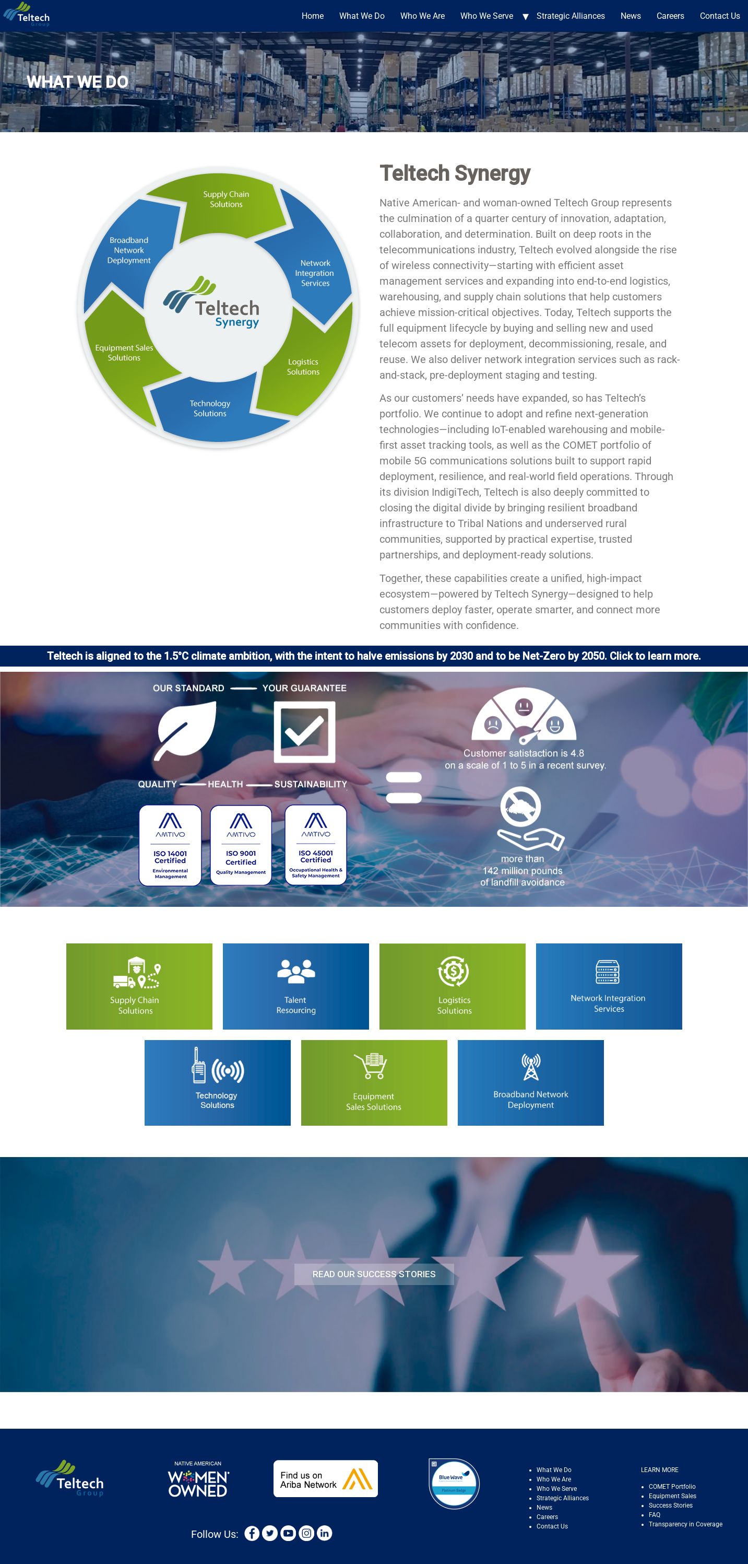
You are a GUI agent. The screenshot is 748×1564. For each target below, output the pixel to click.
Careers (670, 16)
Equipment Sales (672, 1496)
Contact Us (720, 16)
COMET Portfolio (672, 1486)
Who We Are (422, 16)
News (631, 16)
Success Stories (671, 1505)
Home (313, 16)
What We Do (362, 16)
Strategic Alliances (571, 16)
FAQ (654, 1515)
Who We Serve (486, 16)
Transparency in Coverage (685, 1524)
